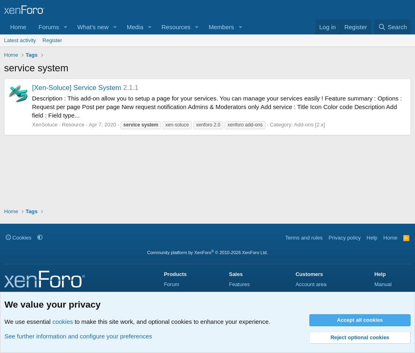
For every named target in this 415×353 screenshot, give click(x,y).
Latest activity (20, 40)
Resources (175, 27)
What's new (93, 27)
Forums (49, 27)
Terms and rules (304, 238)
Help (372, 238)
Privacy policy (345, 238)
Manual (383, 284)
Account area (311, 284)
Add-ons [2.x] (309, 125)
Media (135, 27)
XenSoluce (45, 125)
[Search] (392, 26)
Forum (171, 284)
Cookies (19, 238)
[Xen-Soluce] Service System (76, 88)
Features (239, 284)
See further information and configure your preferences (78, 336)
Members (221, 27)
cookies (62, 321)
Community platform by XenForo (207, 252)
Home (18, 27)
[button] (65, 26)
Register (52, 40)
